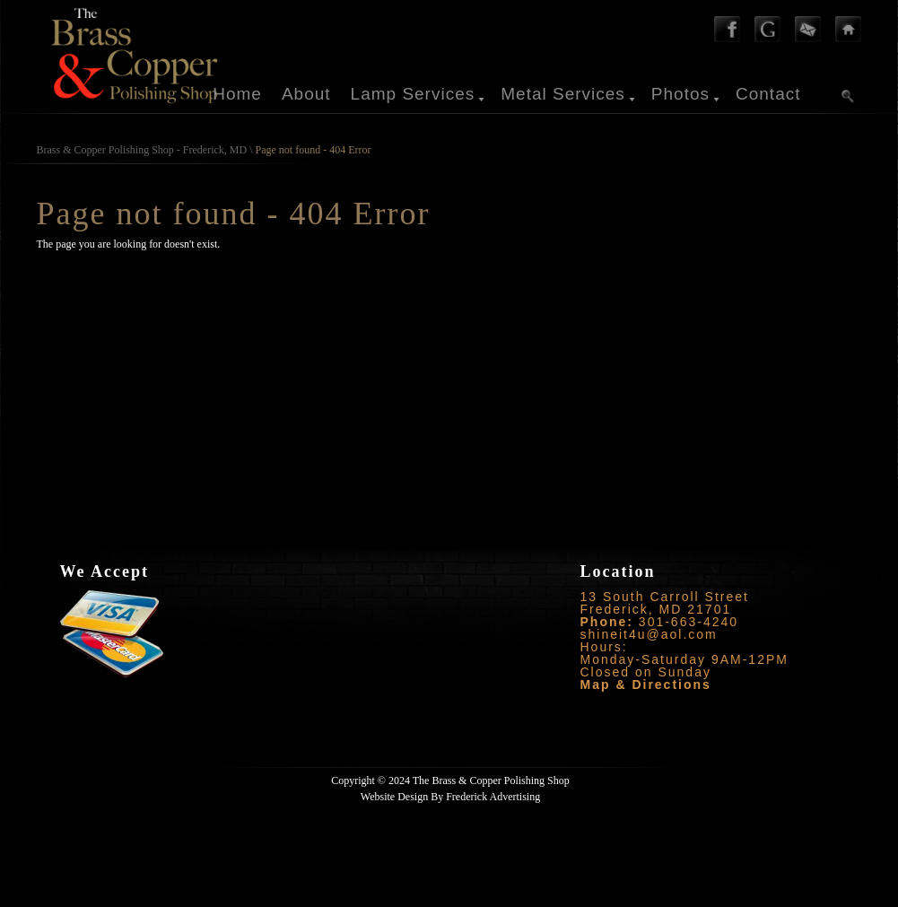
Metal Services (563, 93)
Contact (768, 93)
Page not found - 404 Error (313, 150)
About (306, 93)
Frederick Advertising (493, 796)
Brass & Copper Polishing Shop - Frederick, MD (142, 150)
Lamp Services (413, 93)
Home (237, 93)
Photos (680, 93)
